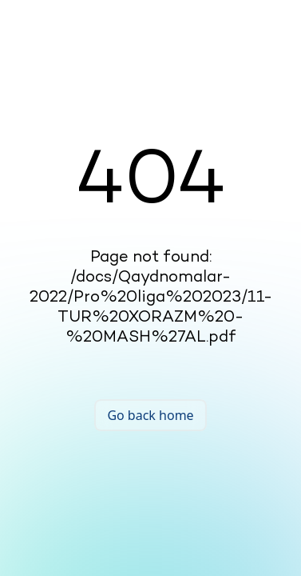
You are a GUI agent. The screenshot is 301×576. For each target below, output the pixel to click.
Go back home (150, 415)
